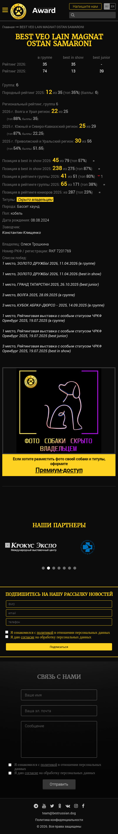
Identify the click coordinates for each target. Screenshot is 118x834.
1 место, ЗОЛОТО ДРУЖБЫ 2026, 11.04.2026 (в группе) (48, 263)
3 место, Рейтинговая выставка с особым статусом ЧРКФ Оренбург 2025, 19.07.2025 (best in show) (52, 348)
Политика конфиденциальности (59, 820)
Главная (8, 27)
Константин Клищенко (21, 232)
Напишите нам (85, 6)
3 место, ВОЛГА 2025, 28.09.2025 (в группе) (38, 295)
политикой (45, 632)
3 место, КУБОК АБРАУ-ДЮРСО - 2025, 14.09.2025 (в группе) (53, 305)
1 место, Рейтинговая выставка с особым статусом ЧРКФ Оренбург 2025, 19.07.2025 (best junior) (52, 333)
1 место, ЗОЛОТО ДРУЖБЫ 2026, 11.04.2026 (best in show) (51, 274)
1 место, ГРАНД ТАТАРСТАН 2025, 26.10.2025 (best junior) (50, 284)
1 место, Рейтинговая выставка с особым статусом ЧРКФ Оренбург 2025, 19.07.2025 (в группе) (52, 318)
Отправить (59, 784)
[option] (58, 421)
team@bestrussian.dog (59, 813)
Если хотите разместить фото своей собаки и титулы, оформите (59, 465)
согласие (27, 637)
